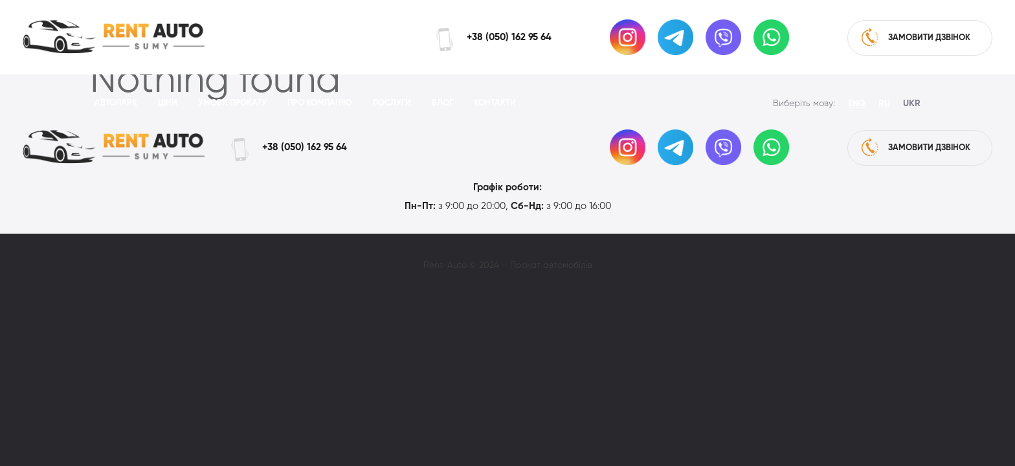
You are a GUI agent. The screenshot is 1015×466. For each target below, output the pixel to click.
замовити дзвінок (916, 37)
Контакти (495, 103)
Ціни (167, 103)
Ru (884, 103)
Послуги (392, 103)
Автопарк (116, 103)
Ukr (911, 103)
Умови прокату (232, 103)
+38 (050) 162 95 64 (509, 37)
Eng (856, 103)
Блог (442, 103)
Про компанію (319, 103)
